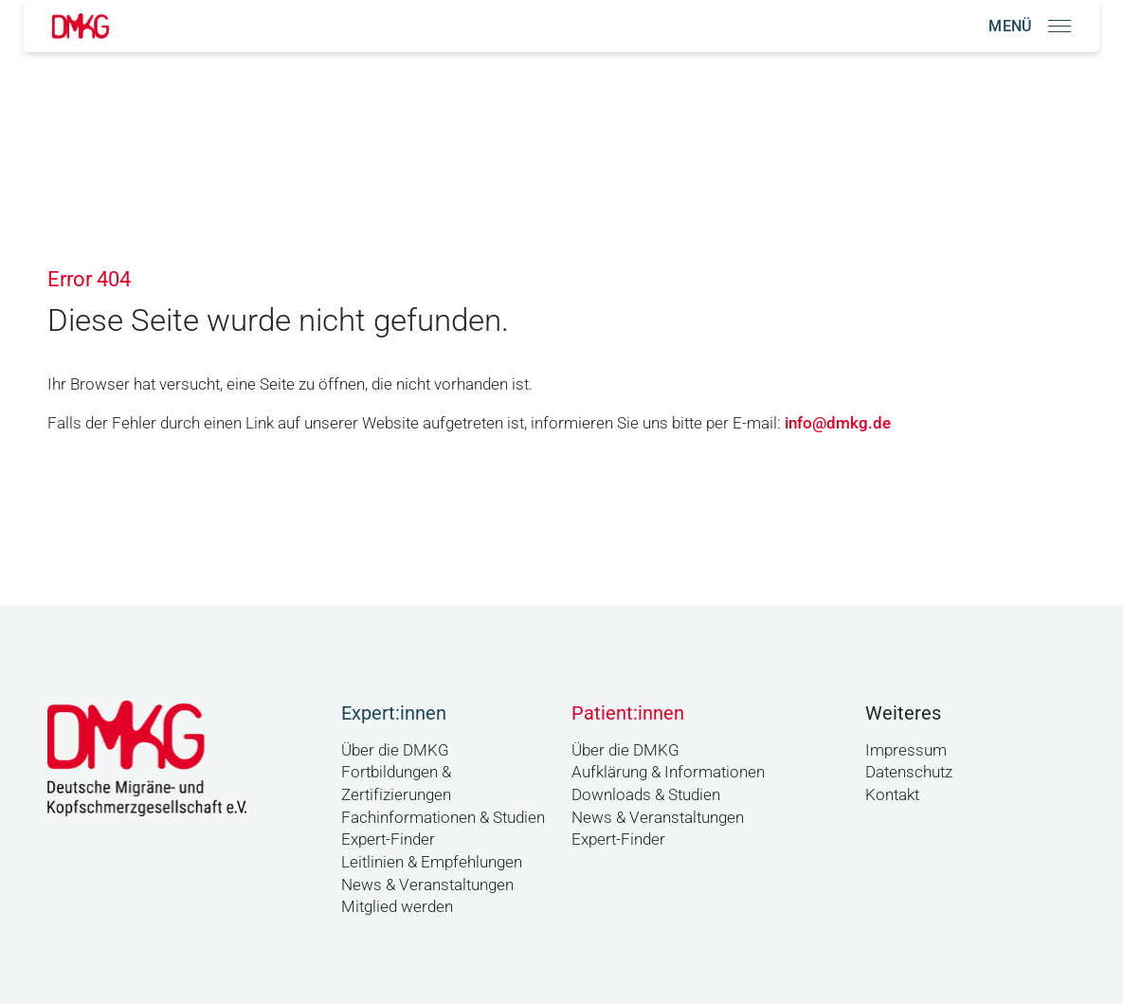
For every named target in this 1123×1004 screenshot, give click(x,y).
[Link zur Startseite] (80, 26)
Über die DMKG (395, 749)
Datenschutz (908, 771)
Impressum (906, 749)
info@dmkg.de (838, 422)
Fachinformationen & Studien (443, 817)
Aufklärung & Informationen (668, 771)
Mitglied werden (397, 906)
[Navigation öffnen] (1029, 26)
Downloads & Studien (645, 794)
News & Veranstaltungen (427, 884)
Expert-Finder (388, 839)
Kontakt (892, 794)
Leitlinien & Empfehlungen (431, 861)
